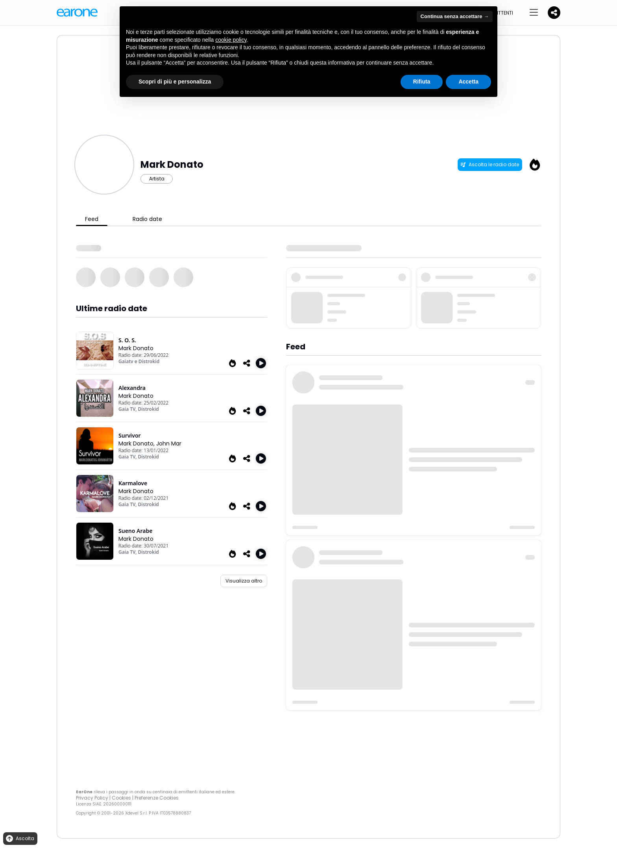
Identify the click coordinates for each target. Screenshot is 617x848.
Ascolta (19, 839)
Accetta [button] (468, 81)
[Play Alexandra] (261, 411)
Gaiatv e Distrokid (138, 361)
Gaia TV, (128, 409)
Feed (91, 219)
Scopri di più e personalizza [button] (175, 81)
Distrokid (148, 409)
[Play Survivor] (261, 458)
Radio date (147, 219)
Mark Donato (135, 348)
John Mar (168, 443)
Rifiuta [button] (421, 81)
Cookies (121, 797)
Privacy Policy (92, 797)
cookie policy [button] (230, 40)
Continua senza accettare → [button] (455, 16)
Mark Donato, (137, 443)
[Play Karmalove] (261, 506)
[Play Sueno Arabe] (261, 553)
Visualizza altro (243, 580)
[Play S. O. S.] (261, 363)
